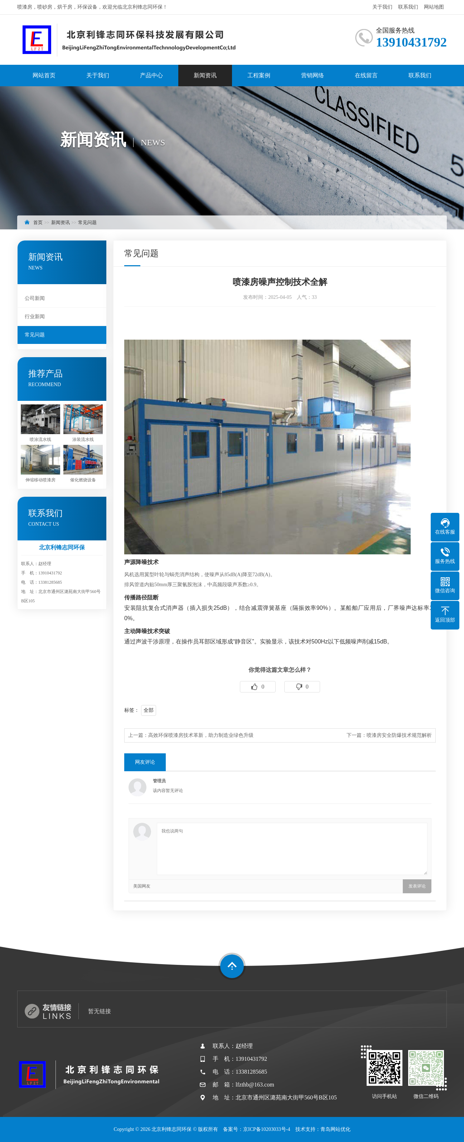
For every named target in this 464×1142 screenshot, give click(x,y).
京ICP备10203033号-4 (266, 1129)
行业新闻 (35, 316)
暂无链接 (99, 1011)
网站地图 (434, 7)
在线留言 (366, 75)
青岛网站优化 (335, 1129)
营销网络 (312, 75)
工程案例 (258, 75)
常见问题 (87, 222)
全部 (149, 710)
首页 (38, 222)
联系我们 (408, 7)
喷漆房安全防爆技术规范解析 (399, 735)
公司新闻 (35, 298)
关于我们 (382, 7)
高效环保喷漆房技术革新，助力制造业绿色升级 (200, 735)
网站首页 (44, 75)
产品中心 (151, 75)
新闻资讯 (205, 75)
